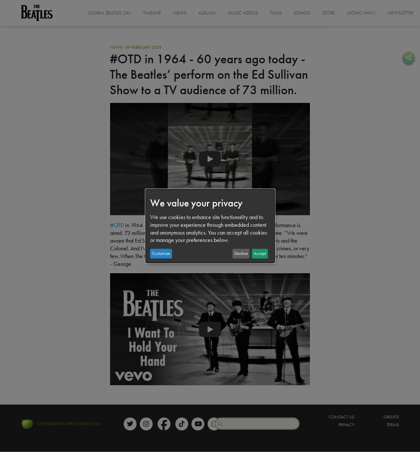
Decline (241, 253)
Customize (161, 253)
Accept (260, 253)
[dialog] (210, 226)
